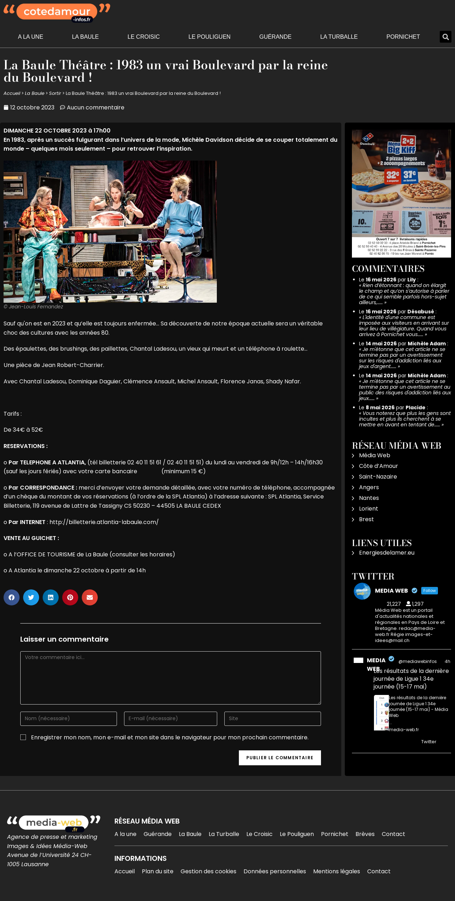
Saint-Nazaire (378, 477)
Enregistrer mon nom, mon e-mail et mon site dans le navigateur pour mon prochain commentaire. (170, 737)
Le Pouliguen (209, 37)
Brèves (365, 834)
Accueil (12, 93)
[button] (445, 37)
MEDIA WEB (376, 664)
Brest (366, 519)
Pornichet (403, 37)
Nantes (369, 498)
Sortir (55, 93)
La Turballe (339, 37)
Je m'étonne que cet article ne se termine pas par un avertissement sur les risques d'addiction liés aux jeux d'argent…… (402, 358)
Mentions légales (336, 871)
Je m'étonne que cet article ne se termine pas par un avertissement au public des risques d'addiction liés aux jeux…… (405, 390)
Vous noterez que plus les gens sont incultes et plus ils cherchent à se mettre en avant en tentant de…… (405, 419)
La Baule (85, 37)
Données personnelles (274, 871)
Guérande (275, 37)
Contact (393, 834)
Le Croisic (144, 37)
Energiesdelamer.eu (386, 553)
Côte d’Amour (378, 466)
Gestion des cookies (208, 871)
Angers (369, 487)
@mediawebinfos (417, 661)
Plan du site (157, 871)
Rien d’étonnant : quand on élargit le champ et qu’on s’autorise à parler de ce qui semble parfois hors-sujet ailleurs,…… (404, 294)
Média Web (374, 455)
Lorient (368, 509)
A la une (30, 37)
